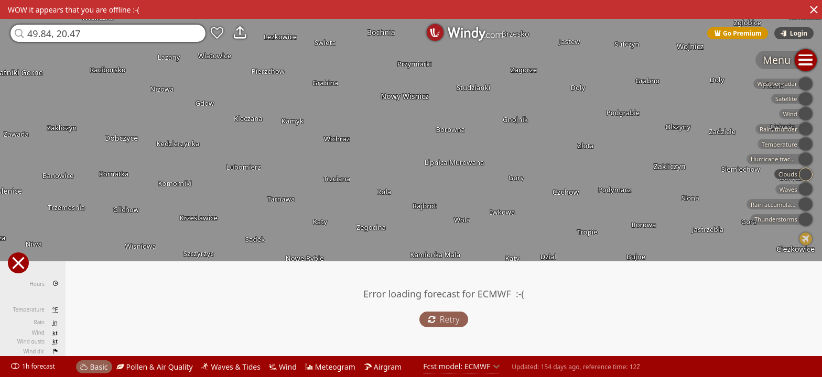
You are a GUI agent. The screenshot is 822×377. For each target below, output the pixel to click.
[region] (411, 188)
